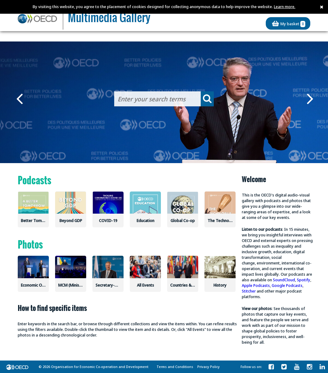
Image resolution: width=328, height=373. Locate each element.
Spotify (303, 280)
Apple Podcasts (256, 285)
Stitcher (249, 291)
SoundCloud (284, 280)
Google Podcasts (287, 285)
